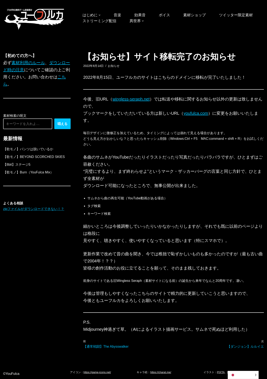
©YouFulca (11, 373)
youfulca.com (195, 113)
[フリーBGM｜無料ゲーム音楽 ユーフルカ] (34, 18)
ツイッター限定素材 (236, 15)
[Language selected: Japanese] (243, 375)
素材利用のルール (28, 62)
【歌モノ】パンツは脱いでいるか (28, 149)
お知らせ (114, 65)
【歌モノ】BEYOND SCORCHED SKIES (34, 157)
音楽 (117, 15)
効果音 (140, 15)
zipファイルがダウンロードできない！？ (33, 209)
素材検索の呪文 (15, 115)
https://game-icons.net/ (97, 372)
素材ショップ (194, 15)
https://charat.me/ (160, 372)
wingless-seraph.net (131, 99)
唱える (62, 124)
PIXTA (221, 372)
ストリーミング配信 (99, 21)
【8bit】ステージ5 (17, 164)
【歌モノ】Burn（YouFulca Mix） (28, 172)
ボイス (164, 15)
